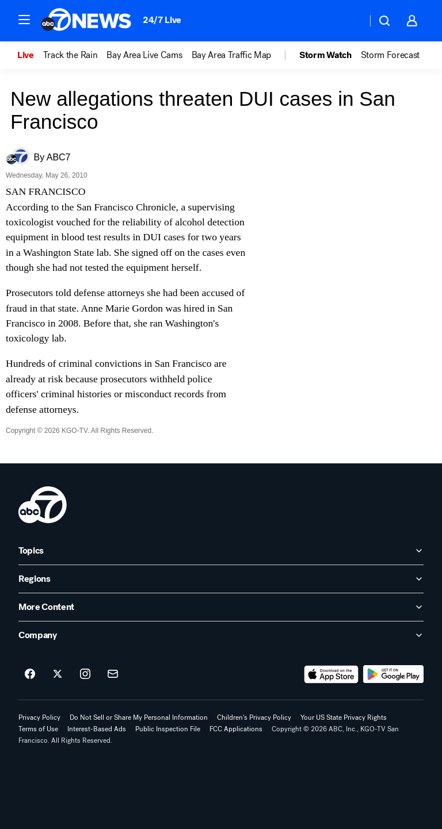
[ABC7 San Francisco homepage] (86, 20)
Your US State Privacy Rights (343, 717)
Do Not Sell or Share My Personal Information (139, 717)
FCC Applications (235, 729)
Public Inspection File (167, 729)
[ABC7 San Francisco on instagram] (85, 674)
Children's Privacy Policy (254, 717)
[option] (30, 55)
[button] (24, 19)
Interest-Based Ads (96, 729)
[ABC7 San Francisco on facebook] (29, 674)
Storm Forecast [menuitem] (390, 55)
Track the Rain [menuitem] (70, 55)
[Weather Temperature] (349, 20)
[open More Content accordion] (221, 607)
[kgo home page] (42, 504)
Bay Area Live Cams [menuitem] (144, 55)
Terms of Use (38, 729)
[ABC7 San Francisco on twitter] (57, 674)
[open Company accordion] (221, 635)
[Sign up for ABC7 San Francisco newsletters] (112, 674)
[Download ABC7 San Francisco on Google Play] (393, 674)
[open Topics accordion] (221, 550)
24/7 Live (162, 20)
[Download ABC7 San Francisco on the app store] (331, 674)
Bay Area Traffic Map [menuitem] (232, 55)
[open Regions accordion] (221, 579)
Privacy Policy (39, 717)
